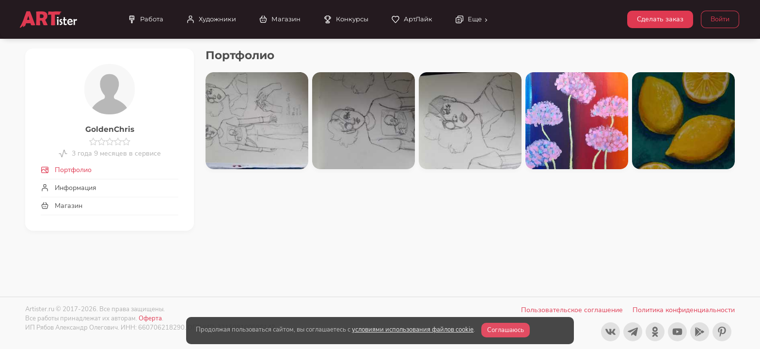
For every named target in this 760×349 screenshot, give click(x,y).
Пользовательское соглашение (572, 310)
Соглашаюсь (505, 330)
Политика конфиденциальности (684, 310)
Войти (720, 19)
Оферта (150, 318)
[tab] (109, 170)
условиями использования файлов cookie (413, 329)
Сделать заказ (660, 19)
